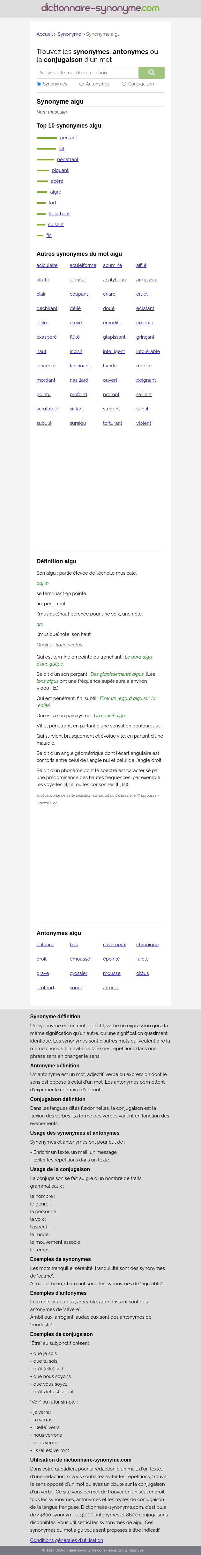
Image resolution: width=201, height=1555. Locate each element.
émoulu (144, 323)
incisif (76, 351)
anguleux (146, 280)
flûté (75, 337)
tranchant (59, 214)
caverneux (114, 944)
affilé (141, 265)
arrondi (111, 988)
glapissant (114, 337)
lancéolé (46, 366)
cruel (141, 294)
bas (74, 944)
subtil (142, 409)
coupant (79, 294)
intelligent (114, 351)
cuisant (56, 224)
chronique (147, 944)
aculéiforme (83, 265)
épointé (111, 959)
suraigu (78, 423)
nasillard (79, 380)
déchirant (47, 308)
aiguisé (78, 280)
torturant (112, 423)
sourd (76, 988)
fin (49, 235)
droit (42, 959)
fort (52, 203)
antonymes (130, 51)
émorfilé (112, 323)
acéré (57, 181)
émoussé (80, 959)
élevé (76, 323)
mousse (112, 973)
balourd (45, 944)
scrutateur (48, 409)
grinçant (145, 337)
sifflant (77, 409)
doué (109, 308)
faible (142, 959)
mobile (144, 366)
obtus (142, 973)
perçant (68, 138)
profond (78, 394)
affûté (43, 280)
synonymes (91, 51)
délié (75, 308)
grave (43, 973)
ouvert (110, 380)
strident (111, 409)
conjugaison (63, 59)
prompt (111, 394)
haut (42, 351)
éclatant (145, 308)
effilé (42, 323)
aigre (56, 192)
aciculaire (47, 265)
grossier (78, 973)
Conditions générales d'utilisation (66, 1540)
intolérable (148, 351)
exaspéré (47, 337)
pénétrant (68, 159)
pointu (44, 394)
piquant (60, 170)
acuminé (112, 265)
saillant (144, 394)
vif (61, 148)
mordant (46, 380)
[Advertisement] (101, 492)
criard (109, 294)
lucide (110, 366)
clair (41, 294)
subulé (44, 423)
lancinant (80, 366)
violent (143, 423)
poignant (146, 380)
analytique (114, 280)
